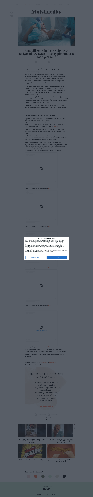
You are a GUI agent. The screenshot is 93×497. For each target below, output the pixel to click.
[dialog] (46, 248)
